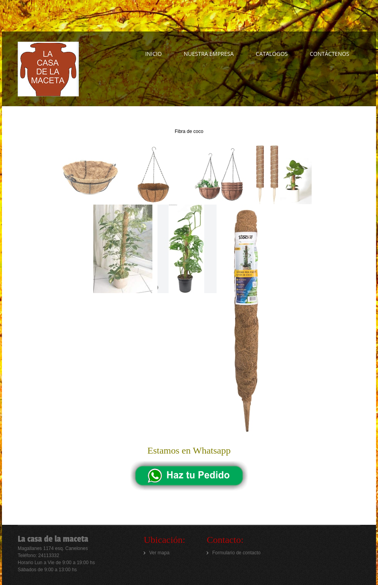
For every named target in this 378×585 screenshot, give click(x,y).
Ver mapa (159, 552)
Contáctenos (329, 53)
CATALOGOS (272, 53)
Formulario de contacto (236, 552)
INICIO (153, 53)
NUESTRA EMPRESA (209, 53)
